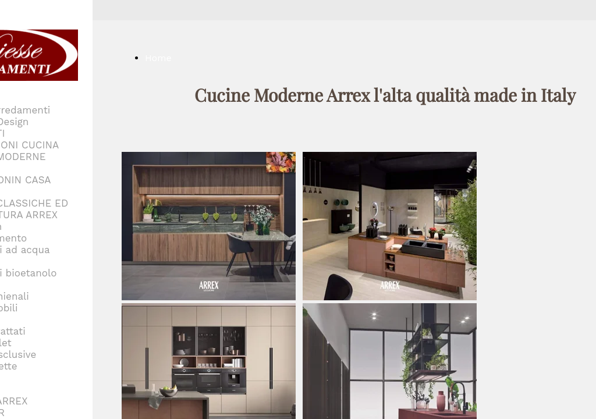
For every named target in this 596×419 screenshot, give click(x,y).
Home (158, 57)
